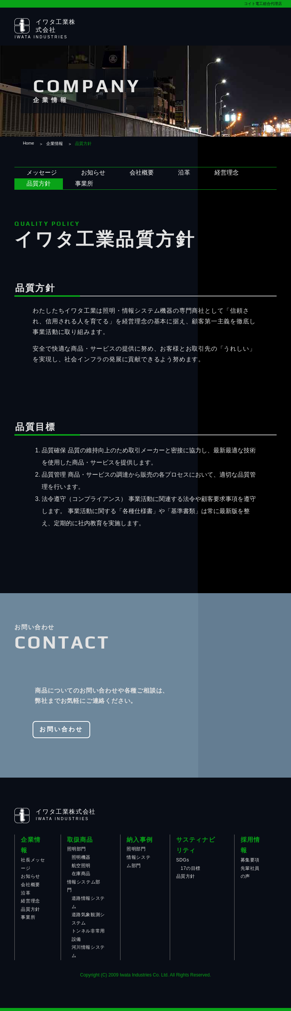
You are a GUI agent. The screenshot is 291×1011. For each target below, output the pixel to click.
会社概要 (142, 172)
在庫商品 (81, 873)
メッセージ (42, 172)
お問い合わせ (61, 729)
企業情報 (54, 143)
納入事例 (140, 839)
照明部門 (76, 849)
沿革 (184, 172)
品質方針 (39, 183)
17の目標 (190, 868)
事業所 (84, 183)
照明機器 (81, 857)
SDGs (182, 860)
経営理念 (226, 172)
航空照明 (81, 865)
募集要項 (250, 860)
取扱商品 (80, 839)
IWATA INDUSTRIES (41, 37)
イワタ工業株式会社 (65, 811)
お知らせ (93, 172)
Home (28, 143)
